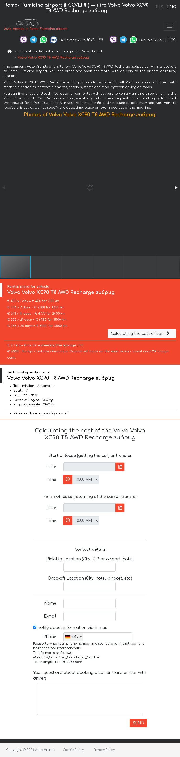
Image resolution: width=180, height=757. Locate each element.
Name (50, 603)
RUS (159, 7)
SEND (138, 723)
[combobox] (73, 637)
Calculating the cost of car (141, 333)
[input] (89, 466)
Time (51, 480)
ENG (171, 7)
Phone (49, 637)
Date (51, 467)
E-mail (50, 616)
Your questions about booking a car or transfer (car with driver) (89, 676)
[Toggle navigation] (169, 26)
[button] (176, 188)
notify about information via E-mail (70, 627)
